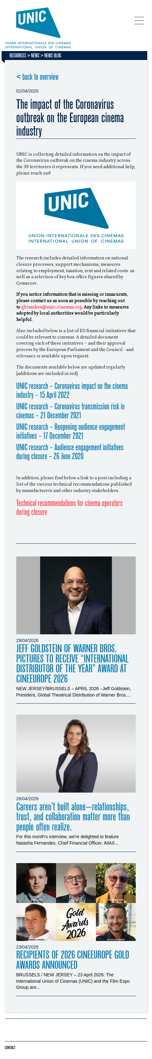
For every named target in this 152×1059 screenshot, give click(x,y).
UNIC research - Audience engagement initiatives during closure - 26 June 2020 (70, 452)
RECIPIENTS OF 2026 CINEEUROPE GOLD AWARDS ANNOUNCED (72, 960)
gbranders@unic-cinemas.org (51, 307)
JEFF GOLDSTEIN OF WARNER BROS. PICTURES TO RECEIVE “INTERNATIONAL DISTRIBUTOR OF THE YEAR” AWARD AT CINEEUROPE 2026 (72, 664)
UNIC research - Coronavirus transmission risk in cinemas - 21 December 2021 (70, 411)
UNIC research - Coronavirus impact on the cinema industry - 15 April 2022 (72, 391)
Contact (10, 1047)
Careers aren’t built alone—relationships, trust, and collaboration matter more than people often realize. (73, 817)
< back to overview (37, 77)
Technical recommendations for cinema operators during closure (69, 508)
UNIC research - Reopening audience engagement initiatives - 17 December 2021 (70, 431)
